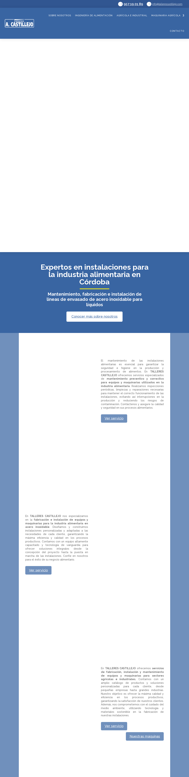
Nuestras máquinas (145, 736)
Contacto (177, 31)
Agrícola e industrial (132, 15)
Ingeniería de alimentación (94, 15)
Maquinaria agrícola (166, 15)
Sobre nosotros (60, 15)
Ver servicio (114, 418)
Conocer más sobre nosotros (94, 316)
